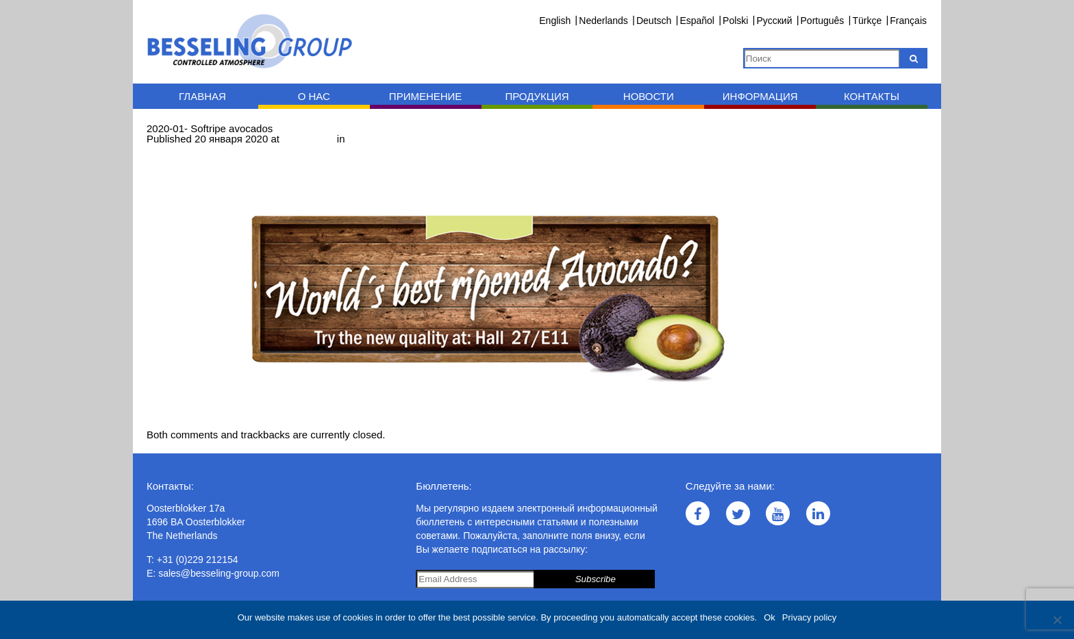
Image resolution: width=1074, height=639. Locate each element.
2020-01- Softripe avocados (411, 139)
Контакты (871, 96)
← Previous (173, 149)
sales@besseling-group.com (218, 573)
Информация (760, 96)
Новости (648, 96)
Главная (202, 96)
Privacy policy (809, 617)
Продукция (537, 96)
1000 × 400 (308, 139)
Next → (220, 149)
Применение (425, 96)
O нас (314, 96)
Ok (769, 617)
